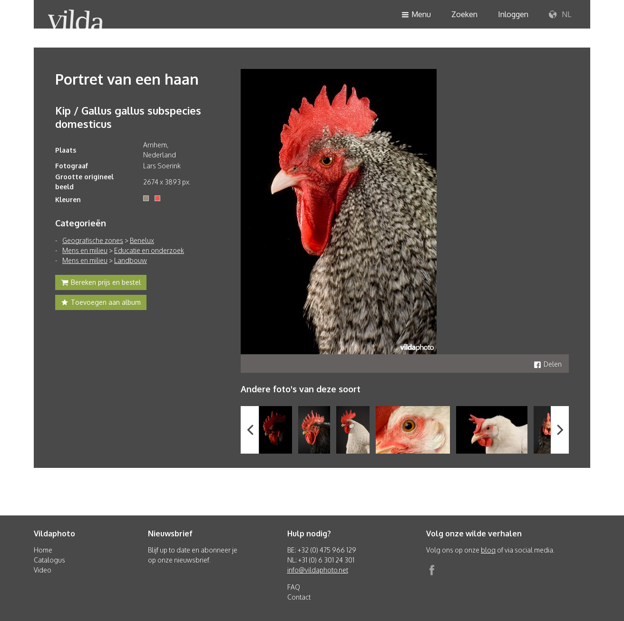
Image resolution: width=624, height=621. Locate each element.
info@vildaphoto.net (317, 570)
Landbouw (130, 260)
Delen (548, 364)
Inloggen (513, 14)
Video (42, 570)
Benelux (142, 240)
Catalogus (49, 560)
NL (560, 15)
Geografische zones (92, 240)
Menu (416, 15)
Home (43, 550)
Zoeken (464, 14)
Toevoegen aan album (101, 303)
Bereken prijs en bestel (101, 283)
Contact (299, 597)
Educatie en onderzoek (149, 250)
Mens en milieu (84, 250)
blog (488, 550)
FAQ (293, 587)
